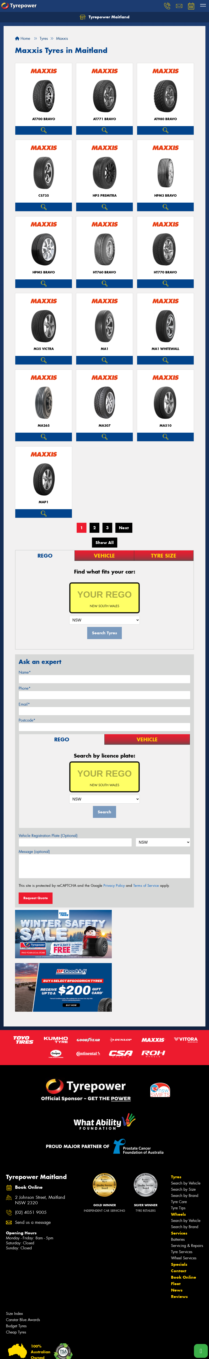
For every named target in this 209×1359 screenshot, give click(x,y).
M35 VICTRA (44, 349)
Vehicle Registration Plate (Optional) (48, 835)
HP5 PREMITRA (105, 196)
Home (22, 38)
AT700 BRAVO (43, 119)
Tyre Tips (178, 1150)
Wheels (178, 1156)
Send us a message (33, 1164)
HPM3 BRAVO (165, 196)
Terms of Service (146, 885)
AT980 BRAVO (165, 119)
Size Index (14, 1255)
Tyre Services (181, 1193)
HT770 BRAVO (165, 272)
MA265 (44, 426)
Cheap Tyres (16, 1274)
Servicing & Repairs (187, 1187)
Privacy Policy (114, 885)
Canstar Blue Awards (23, 1261)
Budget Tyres (16, 1268)
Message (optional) (34, 851)
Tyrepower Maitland (104, 17)
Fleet (176, 1225)
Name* (25, 672)
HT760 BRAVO (104, 272)
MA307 (105, 426)
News (176, 1232)
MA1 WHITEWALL (165, 349)
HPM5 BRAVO (43, 272)
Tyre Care (179, 1143)
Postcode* (27, 720)
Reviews (179, 1238)
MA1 (104, 349)
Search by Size (183, 1131)
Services (179, 1175)
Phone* (25, 688)
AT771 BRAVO (104, 119)
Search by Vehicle (185, 1125)
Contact (178, 1212)
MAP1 (43, 502)
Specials (179, 1206)
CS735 (43, 196)
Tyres (176, 1119)
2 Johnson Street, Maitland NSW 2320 (40, 1142)
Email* (24, 704)
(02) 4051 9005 (31, 1154)
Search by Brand (184, 1137)
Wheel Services (183, 1200)
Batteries (178, 1181)
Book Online (183, 1219)
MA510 (165, 426)
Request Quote (35, 898)
